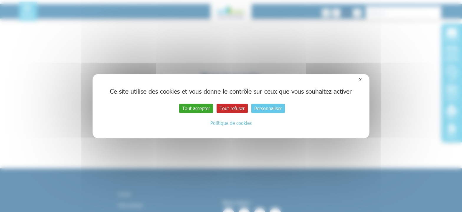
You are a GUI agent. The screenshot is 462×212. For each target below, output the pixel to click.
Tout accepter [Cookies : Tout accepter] (196, 108)
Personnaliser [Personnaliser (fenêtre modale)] (268, 108)
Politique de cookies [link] (231, 123)
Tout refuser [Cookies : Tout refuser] (232, 108)
